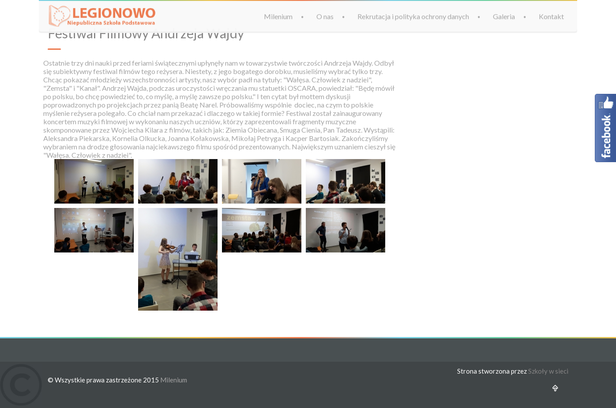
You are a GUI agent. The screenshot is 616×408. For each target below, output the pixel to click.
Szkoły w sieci (548, 371)
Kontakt (551, 16)
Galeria (504, 16)
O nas (325, 16)
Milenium (278, 16)
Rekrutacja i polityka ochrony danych (413, 16)
